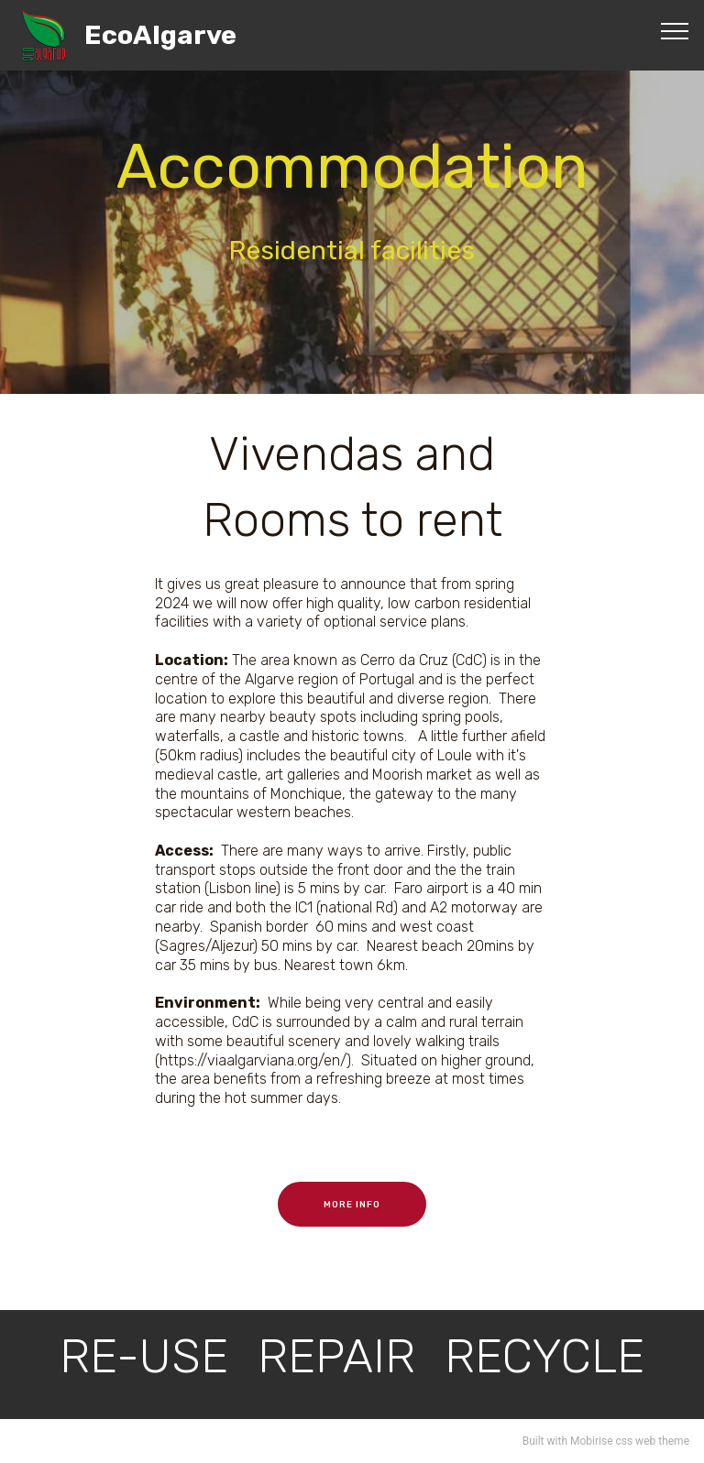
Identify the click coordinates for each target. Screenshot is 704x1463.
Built (533, 1441)
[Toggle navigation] (675, 30)
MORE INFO (352, 1204)
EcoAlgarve (160, 35)
